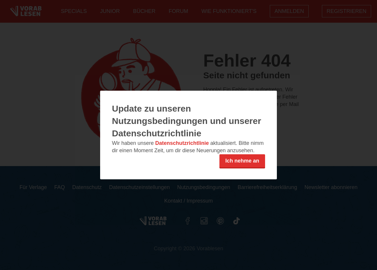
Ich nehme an (242, 161)
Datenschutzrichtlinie (182, 143)
